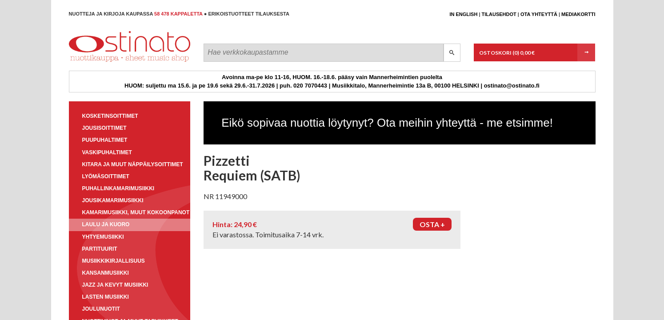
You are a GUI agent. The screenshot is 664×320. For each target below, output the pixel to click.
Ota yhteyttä (538, 14)
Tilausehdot (499, 14)
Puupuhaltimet (105, 140)
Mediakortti (578, 14)
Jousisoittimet (104, 128)
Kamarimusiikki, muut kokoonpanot (136, 212)
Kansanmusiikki (105, 273)
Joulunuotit (101, 309)
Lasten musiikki (105, 297)
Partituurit (99, 249)
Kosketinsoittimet (110, 116)
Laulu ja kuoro (106, 224)
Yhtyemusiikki (103, 237)
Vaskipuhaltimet (107, 152)
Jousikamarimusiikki (113, 200)
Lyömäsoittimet (105, 176)
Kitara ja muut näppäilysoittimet (132, 164)
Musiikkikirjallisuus (113, 261)
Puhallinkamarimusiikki (118, 188)
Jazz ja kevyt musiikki (115, 285)
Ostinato (109, 61)
